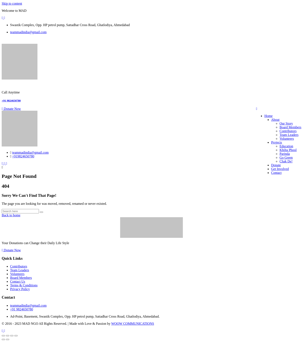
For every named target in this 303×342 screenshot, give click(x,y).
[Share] (11, 335)
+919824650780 (23, 156)
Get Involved (280, 169)
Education (286, 146)
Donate (276, 165)
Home (268, 116)
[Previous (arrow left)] (3, 339)
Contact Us (17, 281)
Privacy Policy (20, 289)
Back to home (11, 215)
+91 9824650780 (11, 100)
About (275, 119)
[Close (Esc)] (16, 335)
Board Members (290, 127)
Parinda (284, 154)
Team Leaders (288, 135)
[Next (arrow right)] (7, 339)
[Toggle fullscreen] (7, 335)
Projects (276, 142)
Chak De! (285, 161)
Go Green (286, 157)
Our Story (286, 123)
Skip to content (12, 3)
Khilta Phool (287, 150)
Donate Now (11, 108)
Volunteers (286, 138)
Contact (276, 172)
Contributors (287, 131)
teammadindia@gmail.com (28, 32)
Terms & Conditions (23, 285)
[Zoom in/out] (3, 335)
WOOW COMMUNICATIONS (132, 323)
